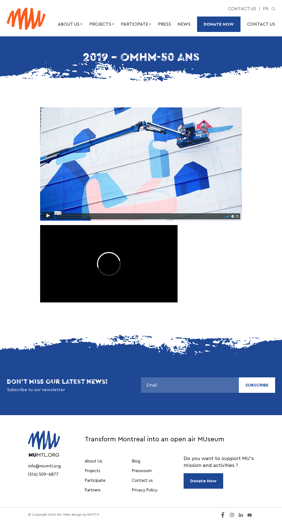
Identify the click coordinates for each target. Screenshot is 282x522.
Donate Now (219, 24)
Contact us (242, 9)
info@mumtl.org (44, 466)
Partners (93, 490)
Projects (101, 24)
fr (265, 9)
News (184, 24)
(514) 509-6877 (43, 474)
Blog (136, 461)
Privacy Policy (144, 490)
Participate (136, 24)
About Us (70, 24)
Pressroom (142, 471)
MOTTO (93, 514)
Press (164, 24)
